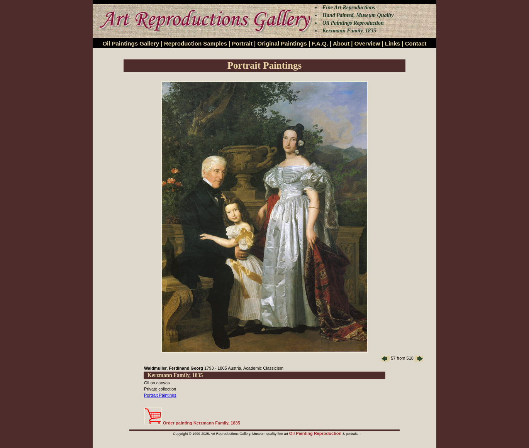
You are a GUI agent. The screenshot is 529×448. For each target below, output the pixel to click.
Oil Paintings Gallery (130, 43)
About (341, 43)
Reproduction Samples (195, 43)
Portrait (242, 43)
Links (392, 43)
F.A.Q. (320, 43)
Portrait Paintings (160, 395)
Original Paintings (282, 43)
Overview (367, 43)
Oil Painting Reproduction (316, 433)
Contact (416, 43)
